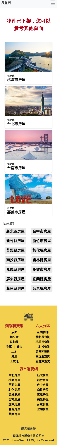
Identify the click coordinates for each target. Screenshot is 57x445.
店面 (14, 332)
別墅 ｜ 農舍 (14, 346)
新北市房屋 (15, 231)
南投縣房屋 (15, 260)
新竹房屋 (42, 380)
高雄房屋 (42, 399)
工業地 (14, 361)
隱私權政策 (28, 429)
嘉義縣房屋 (15, 269)
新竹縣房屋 (15, 241)
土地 (14, 351)
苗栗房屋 (14, 385)
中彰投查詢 (43, 346)
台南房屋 (14, 399)
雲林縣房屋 (42, 260)
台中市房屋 (42, 231)
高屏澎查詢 (43, 356)
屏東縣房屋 (15, 279)
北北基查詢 (43, 337)
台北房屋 (14, 375)
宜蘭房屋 (42, 409)
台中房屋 (42, 385)
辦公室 (14, 337)
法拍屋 (14, 342)
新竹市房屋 (42, 241)
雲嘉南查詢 (43, 351)
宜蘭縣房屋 (42, 279)
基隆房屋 (14, 414)
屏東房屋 (14, 404)
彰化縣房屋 (42, 250)
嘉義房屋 (42, 394)
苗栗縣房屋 (15, 250)
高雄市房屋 (42, 269)
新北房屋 (42, 375)
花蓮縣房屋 (15, 288)
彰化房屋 (14, 389)
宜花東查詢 (43, 361)
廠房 (14, 356)
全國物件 (42, 332)
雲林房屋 (14, 394)
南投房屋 (42, 389)
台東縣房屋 (42, 288)
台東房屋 (42, 404)
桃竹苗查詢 (43, 342)
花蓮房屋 (14, 409)
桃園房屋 (14, 380)
